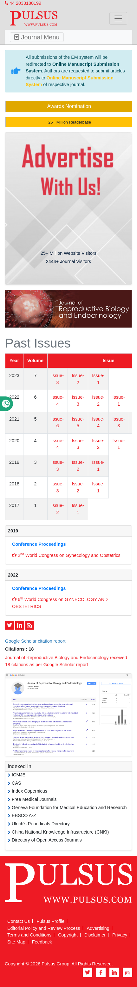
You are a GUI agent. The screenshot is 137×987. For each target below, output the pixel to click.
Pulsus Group (55, 963)
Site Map (16, 941)
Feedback (42, 941)
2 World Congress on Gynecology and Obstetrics (66, 555)
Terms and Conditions (29, 934)
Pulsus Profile (50, 921)
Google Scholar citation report (35, 641)
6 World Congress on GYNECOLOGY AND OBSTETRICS (60, 602)
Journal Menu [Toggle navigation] (37, 37)
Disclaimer (95, 934)
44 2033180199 (23, 3)
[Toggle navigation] (118, 18)
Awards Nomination (69, 106)
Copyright (68, 934)
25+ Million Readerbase (69, 122)
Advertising (98, 928)
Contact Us (18, 921)
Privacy (119, 934)
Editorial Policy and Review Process (43, 928)
